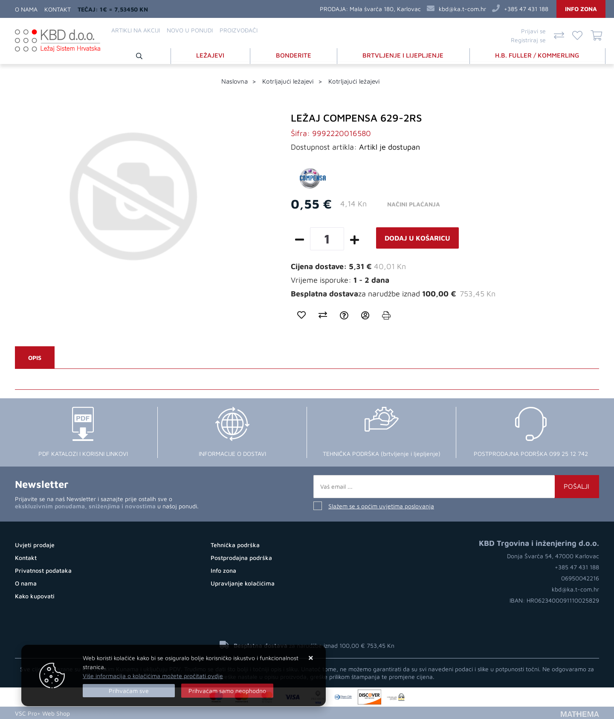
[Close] (129, 690)
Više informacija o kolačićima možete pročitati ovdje (153, 675)
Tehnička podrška (235, 544)
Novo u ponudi (190, 30)
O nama (26, 9)
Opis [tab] (34, 357)
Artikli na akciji (135, 30)
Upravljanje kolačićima (243, 582)
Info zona (581, 8)
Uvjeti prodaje (35, 544)
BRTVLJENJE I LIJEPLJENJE (404, 54)
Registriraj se (528, 39)
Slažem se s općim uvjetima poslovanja (381, 505)
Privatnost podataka (43, 570)
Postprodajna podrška (241, 557)
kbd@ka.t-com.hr (462, 8)
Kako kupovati (35, 595)
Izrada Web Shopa (99, 712)
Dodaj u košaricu (417, 237)
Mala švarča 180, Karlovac (385, 8)
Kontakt (57, 9)
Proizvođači (239, 30)
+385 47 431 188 (526, 8)
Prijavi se (533, 31)
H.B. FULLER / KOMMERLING (538, 54)
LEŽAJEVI (211, 54)
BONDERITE (294, 54)
